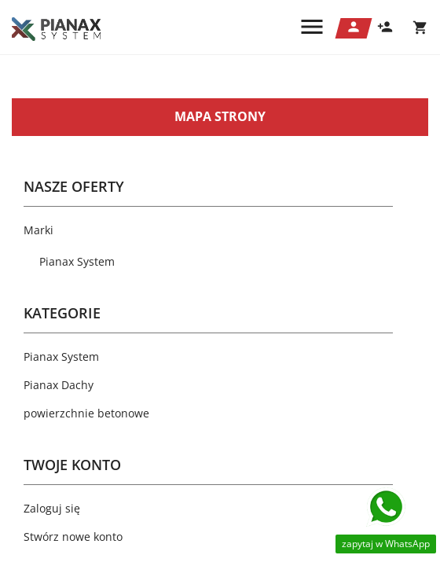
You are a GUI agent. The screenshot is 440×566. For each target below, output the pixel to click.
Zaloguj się (52, 508)
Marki (38, 229)
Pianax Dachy (59, 384)
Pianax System (77, 261)
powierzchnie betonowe (86, 413)
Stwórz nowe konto (73, 536)
